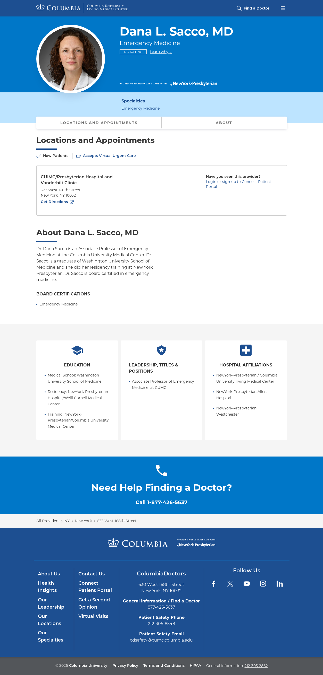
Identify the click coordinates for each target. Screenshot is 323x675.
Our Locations (49, 620)
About (224, 122)
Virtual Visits (93, 616)
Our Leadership (51, 604)
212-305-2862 (256, 665)
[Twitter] (230, 583)
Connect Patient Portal (95, 587)
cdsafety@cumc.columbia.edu (161, 640)
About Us (49, 574)
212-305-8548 (161, 623)
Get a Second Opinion (94, 604)
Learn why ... (161, 51)
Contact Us (91, 574)
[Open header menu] (283, 7)
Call (161, 502)
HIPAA (195, 666)
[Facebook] (214, 583)
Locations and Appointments (99, 122)
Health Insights (47, 587)
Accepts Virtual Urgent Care (109, 156)
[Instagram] (263, 583)
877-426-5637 (161, 607)
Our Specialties (50, 637)
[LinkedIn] (280, 583)
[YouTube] (247, 583)
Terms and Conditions (164, 666)
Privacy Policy (125, 666)
